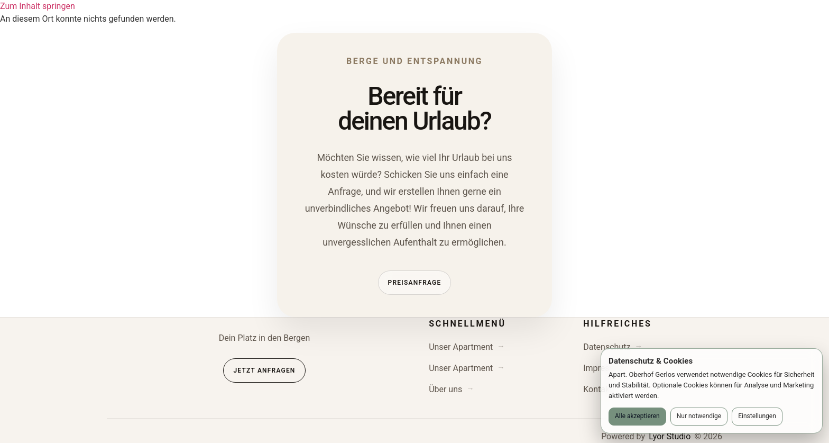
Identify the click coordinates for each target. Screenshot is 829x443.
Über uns (445, 389)
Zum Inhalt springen (37, 6)
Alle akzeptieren (637, 416)
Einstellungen (757, 416)
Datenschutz (606, 347)
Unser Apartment (461, 347)
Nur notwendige (699, 416)
